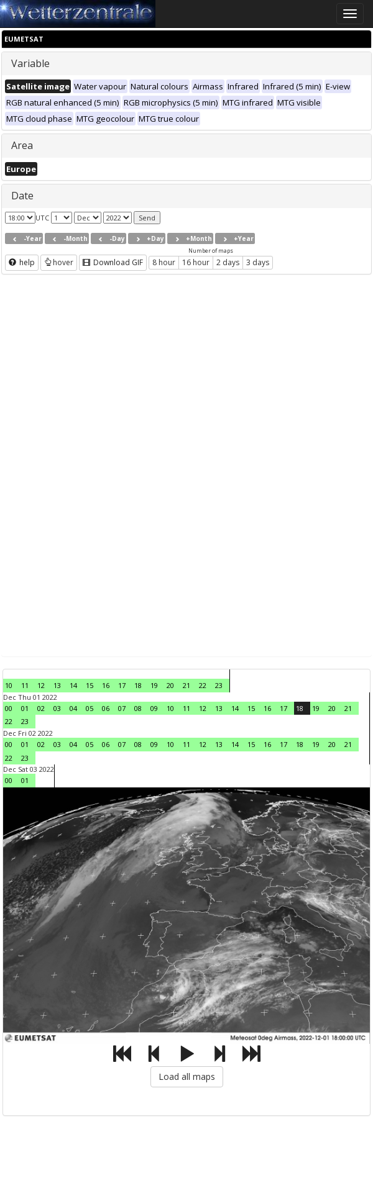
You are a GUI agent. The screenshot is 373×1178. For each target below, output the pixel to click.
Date (22, 195)
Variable (30, 63)
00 (8, 708)
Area (22, 145)
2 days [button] (227, 262)
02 (41, 708)
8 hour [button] (163, 262)
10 (8, 685)
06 (105, 708)
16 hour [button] (196, 262)
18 (138, 685)
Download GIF (113, 262)
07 (122, 708)
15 (89, 685)
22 (202, 685)
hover (58, 262)
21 (186, 685)
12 (41, 685)
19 (154, 685)
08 (138, 708)
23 (219, 685)
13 (57, 685)
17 (122, 685)
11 (25, 685)
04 (73, 708)
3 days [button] (257, 262)
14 (73, 685)
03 (57, 708)
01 (25, 708)
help (22, 262)
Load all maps (187, 1076)
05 (89, 708)
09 (154, 708)
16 (105, 685)
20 (170, 685)
